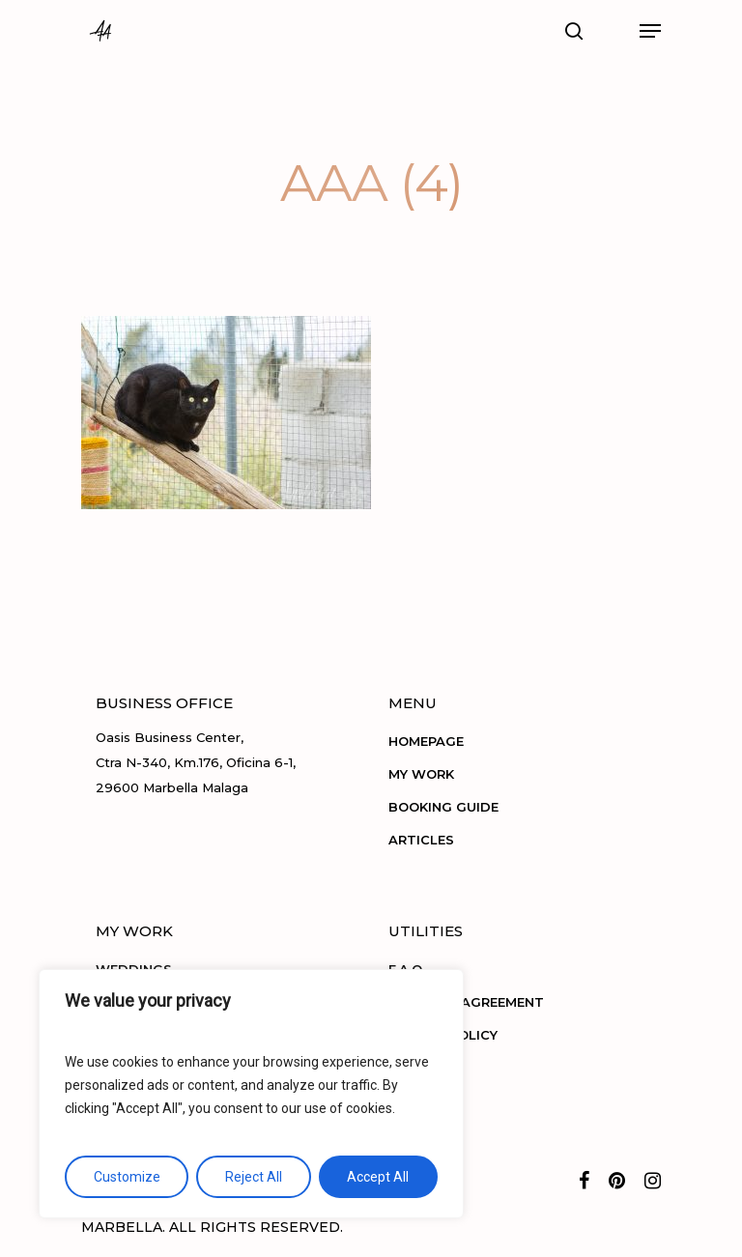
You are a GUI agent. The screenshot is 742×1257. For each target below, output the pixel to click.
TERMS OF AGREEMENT (466, 1002)
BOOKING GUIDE (443, 806)
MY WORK (421, 774)
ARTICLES (421, 839)
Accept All (378, 1177)
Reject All (253, 1177)
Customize (127, 1177)
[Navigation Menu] (650, 31)
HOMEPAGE (426, 741)
